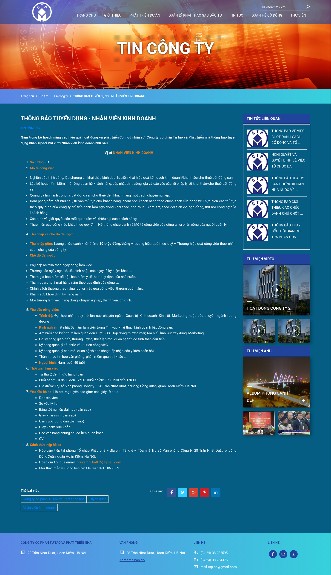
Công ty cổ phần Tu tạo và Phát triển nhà (54, 499)
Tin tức (236, 15)
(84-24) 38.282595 (211, 553)
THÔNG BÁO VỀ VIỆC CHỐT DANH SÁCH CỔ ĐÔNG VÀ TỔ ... (288, 137)
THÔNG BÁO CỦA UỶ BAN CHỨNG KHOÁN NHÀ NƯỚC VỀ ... (287, 184)
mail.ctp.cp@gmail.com (215, 567)
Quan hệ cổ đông (266, 15)
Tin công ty (61, 96)
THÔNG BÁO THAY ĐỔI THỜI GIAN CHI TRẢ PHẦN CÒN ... (286, 231)
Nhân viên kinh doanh (39, 508)
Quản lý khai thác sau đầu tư (195, 15)
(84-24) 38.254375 (211, 560)
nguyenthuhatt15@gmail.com (99, 462)
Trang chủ (86, 15)
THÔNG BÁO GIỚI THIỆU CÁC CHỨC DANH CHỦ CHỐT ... (287, 208)
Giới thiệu (112, 15)
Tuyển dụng (97, 499)
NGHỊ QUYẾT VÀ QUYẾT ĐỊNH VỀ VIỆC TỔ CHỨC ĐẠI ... (288, 160)
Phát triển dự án (145, 15)
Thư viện (298, 15)
